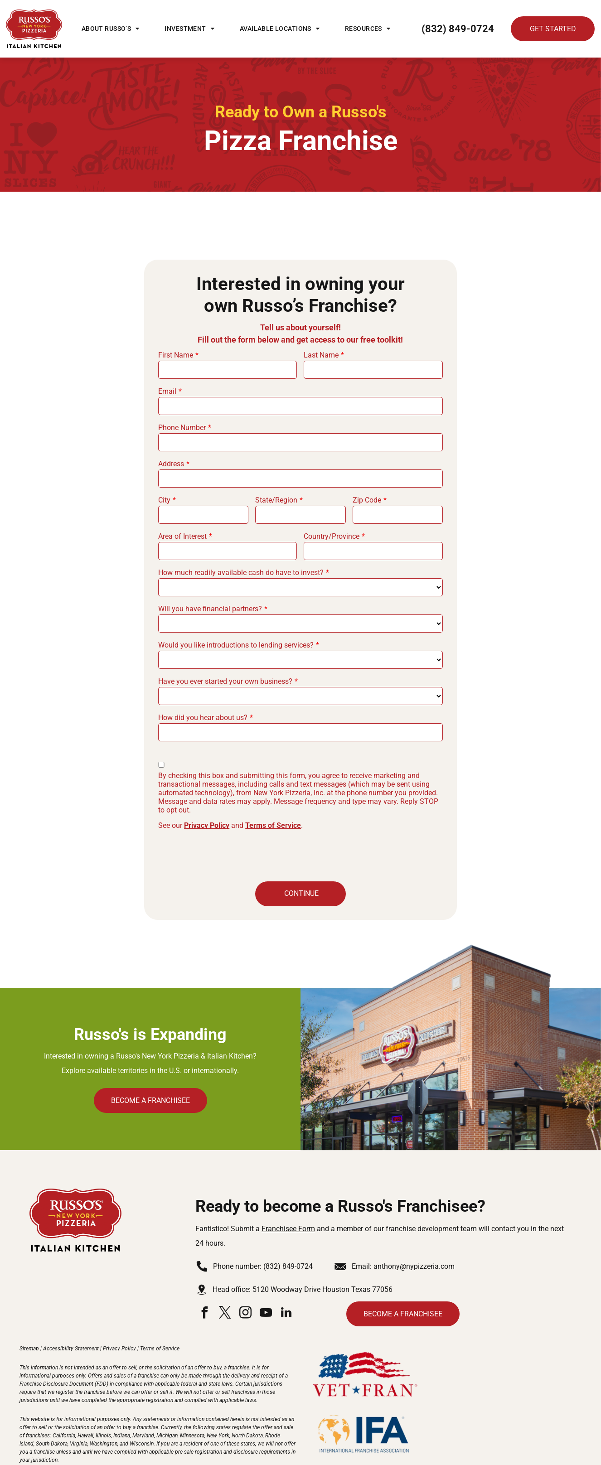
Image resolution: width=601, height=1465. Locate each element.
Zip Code (367, 500)
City (164, 500)
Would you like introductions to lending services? (236, 645)
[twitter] (225, 1272)
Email (167, 391)
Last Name (321, 355)
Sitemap (29, 1306)
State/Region (276, 500)
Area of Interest (182, 536)
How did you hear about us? (202, 717)
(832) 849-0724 (288, 1224)
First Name (175, 355)
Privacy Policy (206, 825)
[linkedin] (286, 1272)
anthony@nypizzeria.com (414, 1224)
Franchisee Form (288, 1186)
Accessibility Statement (71, 1306)
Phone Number (182, 427)
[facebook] (204, 1272)
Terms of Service (273, 825)
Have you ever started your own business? (225, 681)
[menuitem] (110, 28)
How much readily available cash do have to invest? (241, 572)
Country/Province (331, 536)
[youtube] (266, 1272)
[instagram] (245, 1272)
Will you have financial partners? (210, 608)
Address (171, 463)
